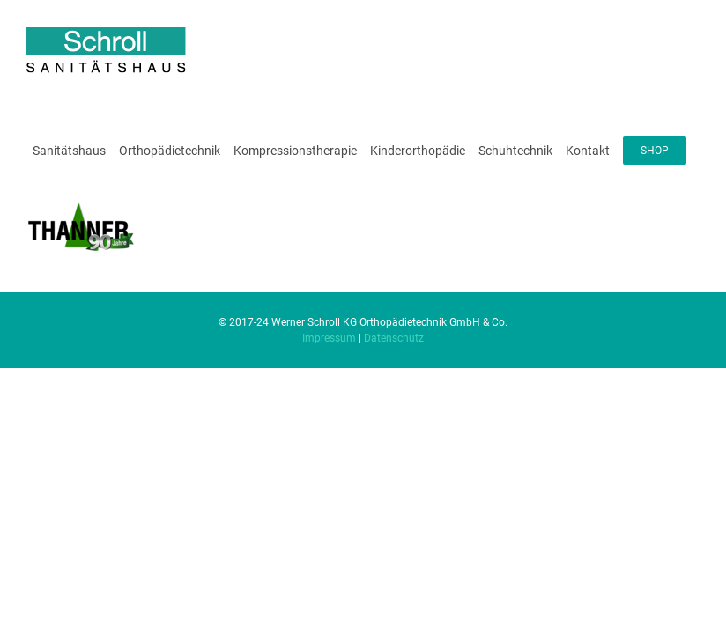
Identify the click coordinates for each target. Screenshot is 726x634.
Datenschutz (394, 338)
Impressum (329, 338)
